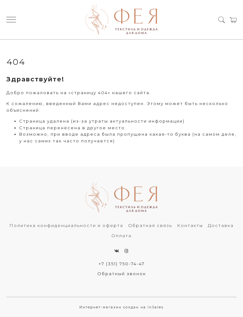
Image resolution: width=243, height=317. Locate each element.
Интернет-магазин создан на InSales (121, 307)
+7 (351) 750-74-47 (122, 263)
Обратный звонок (121, 273)
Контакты (190, 225)
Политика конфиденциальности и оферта (66, 225)
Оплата (121, 235)
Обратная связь (150, 225)
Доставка (221, 225)
